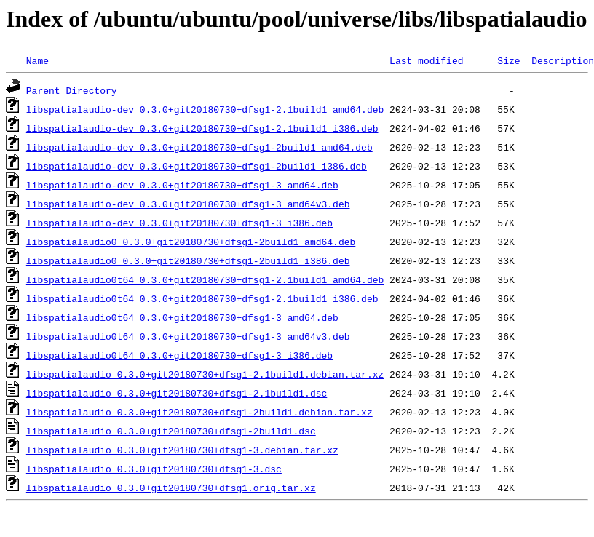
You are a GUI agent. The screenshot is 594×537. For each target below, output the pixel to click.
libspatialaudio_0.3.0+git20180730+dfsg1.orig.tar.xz (171, 487)
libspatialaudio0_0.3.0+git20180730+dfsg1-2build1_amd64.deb (190, 241)
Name (37, 60)
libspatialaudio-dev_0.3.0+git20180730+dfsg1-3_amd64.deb (182, 184)
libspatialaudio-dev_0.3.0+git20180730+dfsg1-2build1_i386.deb (196, 165)
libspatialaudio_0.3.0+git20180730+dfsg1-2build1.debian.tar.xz (199, 411)
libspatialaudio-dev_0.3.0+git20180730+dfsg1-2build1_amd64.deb (199, 147)
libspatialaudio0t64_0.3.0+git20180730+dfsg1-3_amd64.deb (182, 317)
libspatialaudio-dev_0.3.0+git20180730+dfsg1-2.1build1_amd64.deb (205, 109)
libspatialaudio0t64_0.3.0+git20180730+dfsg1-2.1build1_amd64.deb (205, 279)
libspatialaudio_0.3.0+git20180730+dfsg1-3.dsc (154, 468)
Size (508, 60)
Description (562, 60)
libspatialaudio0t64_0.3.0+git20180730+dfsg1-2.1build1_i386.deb (202, 298)
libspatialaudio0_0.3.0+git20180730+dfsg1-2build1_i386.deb (188, 260)
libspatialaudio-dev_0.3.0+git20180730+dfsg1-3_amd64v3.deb (188, 203)
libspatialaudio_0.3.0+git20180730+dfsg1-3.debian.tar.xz (182, 449)
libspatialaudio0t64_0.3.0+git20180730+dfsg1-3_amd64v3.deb (188, 336)
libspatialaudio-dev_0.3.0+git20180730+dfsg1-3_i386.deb (179, 222)
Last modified (426, 60)
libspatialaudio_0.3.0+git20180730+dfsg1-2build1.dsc (171, 430)
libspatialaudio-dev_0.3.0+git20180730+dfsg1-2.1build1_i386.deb (202, 128)
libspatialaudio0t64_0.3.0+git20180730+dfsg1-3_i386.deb (179, 355)
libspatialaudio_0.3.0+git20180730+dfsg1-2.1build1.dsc (176, 392)
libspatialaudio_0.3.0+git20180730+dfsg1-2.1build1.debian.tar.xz (205, 374)
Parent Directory (71, 90)
